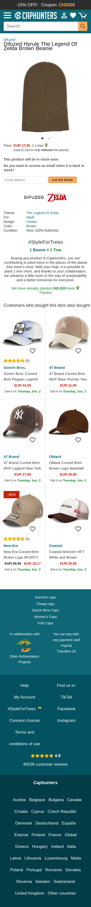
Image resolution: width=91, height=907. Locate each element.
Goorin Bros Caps (45, 610)
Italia (71, 846)
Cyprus (37, 811)
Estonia (21, 835)
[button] (42, 138)
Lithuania (33, 858)
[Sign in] (64, 15)
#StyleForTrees (24, 709)
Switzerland (64, 881)
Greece (22, 846)
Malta (76, 858)
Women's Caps (45, 617)
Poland (16, 870)
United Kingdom (29, 893)
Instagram (66, 720)
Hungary (40, 846)
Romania (53, 870)
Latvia (15, 858)
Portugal (34, 870)
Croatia (21, 811)
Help (24, 685)
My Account (24, 697)
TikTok (67, 697)
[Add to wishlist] (34, 350)
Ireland (57, 846)
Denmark (23, 823)
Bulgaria (56, 800)
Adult (30, 217)
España (69, 823)
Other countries (62, 893)
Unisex (31, 222)
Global (71, 835)
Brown (31, 226)
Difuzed (9, 40)
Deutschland (46, 823)
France (55, 835)
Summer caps (45, 597)
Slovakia (73, 870)
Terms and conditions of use (24, 738)
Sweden (42, 881)
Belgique (37, 800)
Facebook (66, 709)
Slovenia (24, 881)
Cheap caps (45, 604)
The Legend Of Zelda (42, 213)
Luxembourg (56, 858)
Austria (19, 800)
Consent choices (24, 720)
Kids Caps (45, 623)
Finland (38, 835)
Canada (74, 800)
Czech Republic (62, 811)
